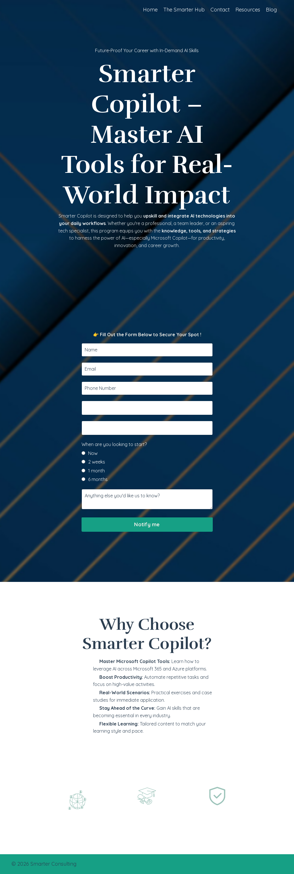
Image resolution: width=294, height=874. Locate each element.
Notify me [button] (147, 550)
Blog (271, 9)
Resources (247, 9)
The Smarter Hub (184, 9)
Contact (220, 9)
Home (150, 9)
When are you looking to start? (114, 470)
